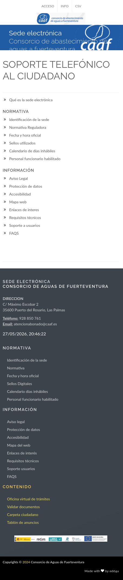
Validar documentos (23, 506)
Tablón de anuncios (23, 522)
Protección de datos (25, 186)
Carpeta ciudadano (22, 514)
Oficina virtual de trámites (28, 499)
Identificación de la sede (29, 119)
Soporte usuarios (21, 468)
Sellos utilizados (22, 143)
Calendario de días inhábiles (32, 151)
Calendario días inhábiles (27, 391)
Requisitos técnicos (25, 217)
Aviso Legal (18, 178)
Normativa (16, 368)
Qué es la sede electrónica (30, 99)
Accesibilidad (20, 194)
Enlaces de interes (24, 209)
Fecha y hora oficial (25, 135)
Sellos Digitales (19, 383)
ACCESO (48, 6)
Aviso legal (16, 421)
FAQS (14, 233)
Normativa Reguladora (27, 127)
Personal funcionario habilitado (35, 158)
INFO (65, 6)
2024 (26, 562)
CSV (78, 6)
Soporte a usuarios (24, 225)
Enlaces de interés (22, 453)
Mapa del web (18, 445)
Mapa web (17, 202)
